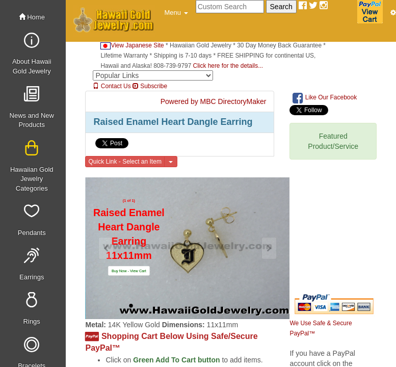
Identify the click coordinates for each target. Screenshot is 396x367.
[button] (175, 12)
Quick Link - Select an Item (124, 161)
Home (32, 17)
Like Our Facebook (325, 98)
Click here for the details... (228, 65)
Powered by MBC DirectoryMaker (214, 101)
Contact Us (111, 86)
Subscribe (150, 86)
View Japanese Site (132, 45)
